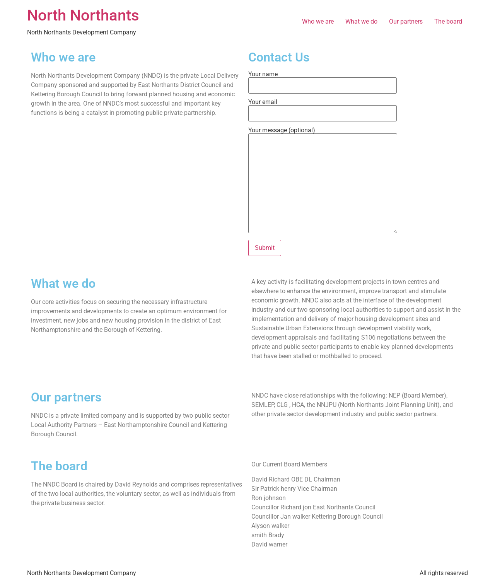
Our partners (406, 21)
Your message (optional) (322, 180)
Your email (322, 108)
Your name (322, 80)
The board (448, 21)
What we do (361, 21)
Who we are (318, 21)
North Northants (83, 15)
